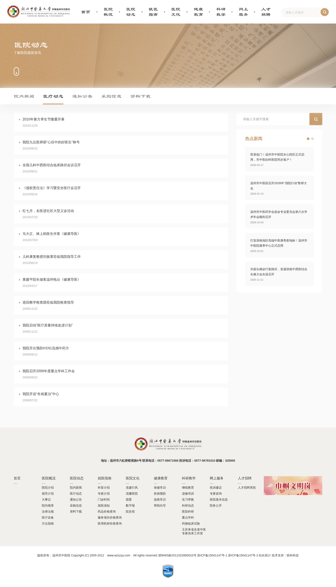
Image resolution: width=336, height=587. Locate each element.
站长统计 (265, 555)
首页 (85, 11)
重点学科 (188, 517)
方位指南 (48, 523)
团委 (129, 499)
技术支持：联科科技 (285, 555)
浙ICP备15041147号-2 (243, 555)
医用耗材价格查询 (110, 523)
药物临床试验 (191, 523)
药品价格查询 (107, 511)
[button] (308, 139)
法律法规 (48, 511)
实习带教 (188, 499)
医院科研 (188, 511)
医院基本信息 (219, 499)
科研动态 (188, 505)
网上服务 (243, 12)
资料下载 (140, 96)
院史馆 (130, 511)
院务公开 (216, 505)
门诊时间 (104, 499)
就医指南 (153, 12)
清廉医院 (132, 493)
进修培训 (188, 493)
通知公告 (82, 96)
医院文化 (175, 12)
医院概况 (108, 12)
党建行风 (132, 487)
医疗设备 (48, 517)
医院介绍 (48, 487)
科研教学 (221, 12)
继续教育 (188, 487)
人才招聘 (266, 12)
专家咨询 (216, 493)
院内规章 (48, 505)
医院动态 (130, 12)
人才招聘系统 (247, 487)
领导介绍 (48, 493)
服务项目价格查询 (110, 517)
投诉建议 (216, 487)
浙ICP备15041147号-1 (212, 555)
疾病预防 (160, 493)
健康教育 (198, 12)
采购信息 (111, 96)
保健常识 (160, 487)
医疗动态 (53, 96)
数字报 (130, 505)
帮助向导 (160, 505)
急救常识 (160, 499)
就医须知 (104, 505)
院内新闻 (24, 96)
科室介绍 (104, 487)
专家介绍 (104, 493)
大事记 (46, 499)
